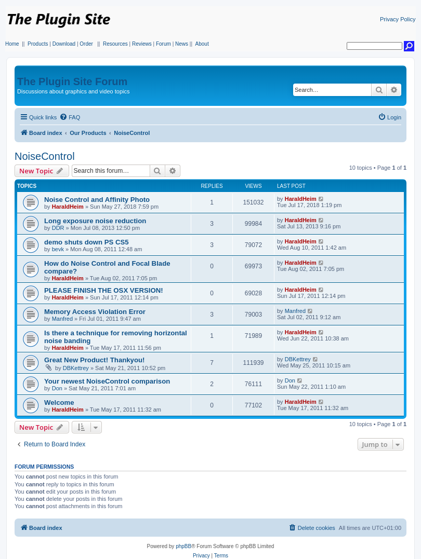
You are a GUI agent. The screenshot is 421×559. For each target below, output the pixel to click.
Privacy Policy (397, 19)
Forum (163, 44)
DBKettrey (76, 368)
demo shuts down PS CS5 (86, 242)
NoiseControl (45, 156)
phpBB (183, 546)
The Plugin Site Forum (72, 81)
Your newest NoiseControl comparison (107, 381)
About (202, 44)
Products (38, 44)
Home (12, 44)
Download (63, 44)
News (181, 44)
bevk (58, 249)
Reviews (142, 44)
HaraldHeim (68, 206)
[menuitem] (69, 117)
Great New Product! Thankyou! (94, 360)
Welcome (59, 402)
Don (57, 388)
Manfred (62, 319)
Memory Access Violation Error (95, 312)
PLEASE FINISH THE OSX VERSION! (103, 290)
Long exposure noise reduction (95, 221)
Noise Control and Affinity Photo (97, 199)
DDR (58, 228)
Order (86, 44)
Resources (115, 44)
